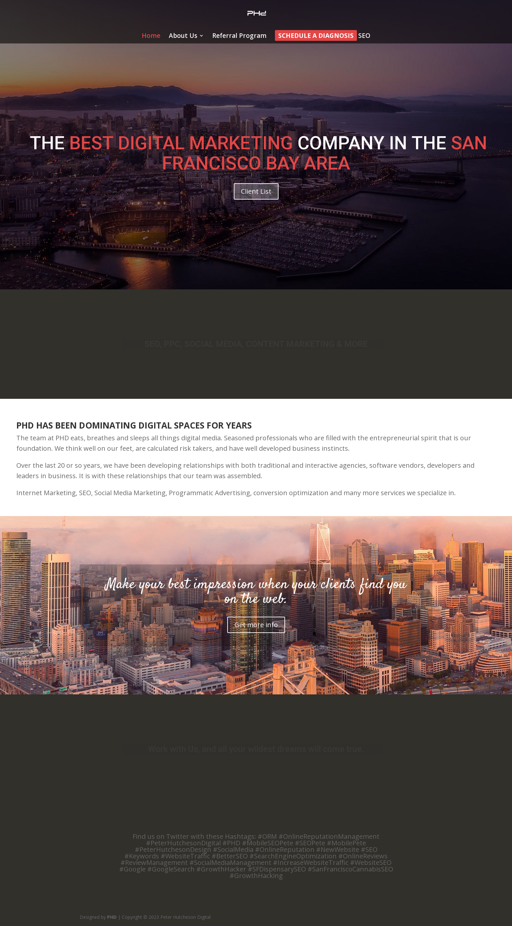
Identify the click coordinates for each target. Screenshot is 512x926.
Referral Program (239, 36)
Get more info (256, 624)
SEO (364, 36)
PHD (112, 917)
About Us (183, 36)
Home (151, 36)
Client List (256, 191)
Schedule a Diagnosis (316, 36)
